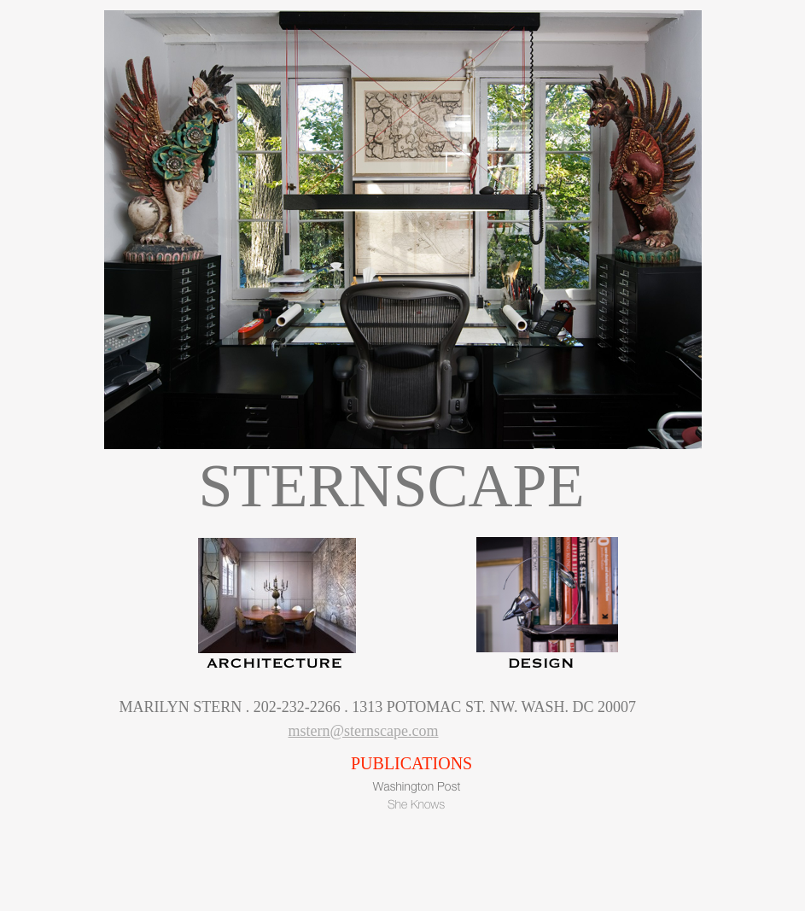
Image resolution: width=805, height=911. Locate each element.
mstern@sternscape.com (364, 730)
